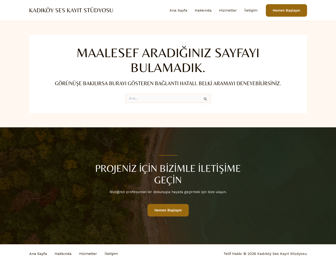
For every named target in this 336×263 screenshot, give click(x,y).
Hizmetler (228, 10)
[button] (286, 10)
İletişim (250, 10)
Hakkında (203, 10)
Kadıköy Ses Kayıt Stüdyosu (71, 10)
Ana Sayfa (178, 10)
